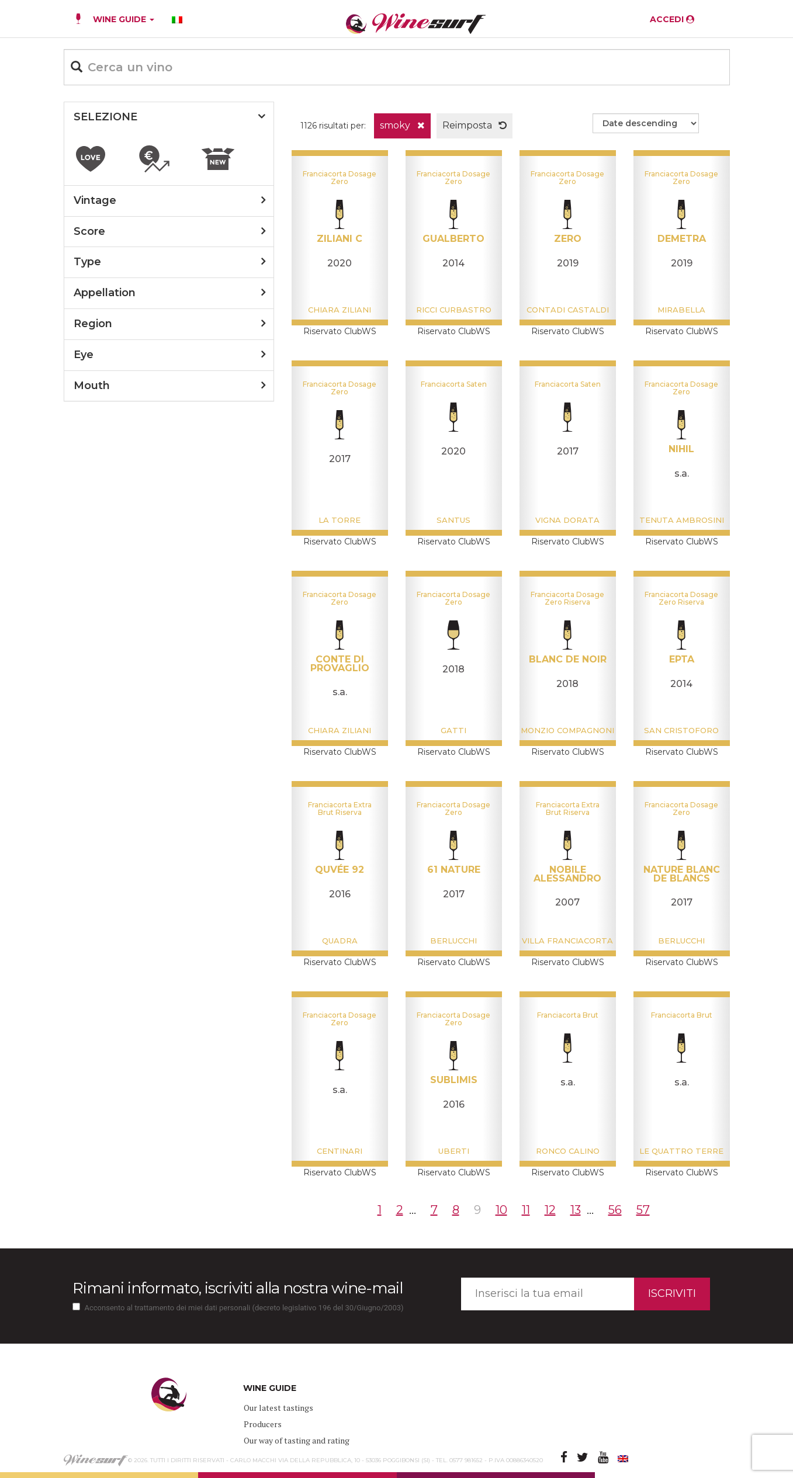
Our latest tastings (278, 1407)
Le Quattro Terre (681, 1151)
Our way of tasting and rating (296, 1440)
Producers (263, 1424)
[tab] (168, 117)
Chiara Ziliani (339, 309)
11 (526, 1210)
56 (615, 1210)
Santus (453, 520)
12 (550, 1210)
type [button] (87, 261)
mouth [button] (92, 385)
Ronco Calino (568, 1151)
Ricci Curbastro (453, 309)
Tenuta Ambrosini (681, 520)
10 (501, 1210)
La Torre (339, 520)
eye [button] (84, 354)
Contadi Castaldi (568, 309)
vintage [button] (95, 200)
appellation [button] (105, 292)
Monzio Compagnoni (567, 730)
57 (643, 1210)
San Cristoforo (681, 730)
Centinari (339, 1151)
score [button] (89, 231)
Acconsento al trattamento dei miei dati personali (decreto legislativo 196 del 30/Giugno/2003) (244, 1307)
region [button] (93, 323)
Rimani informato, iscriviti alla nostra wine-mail (237, 1288)
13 (575, 1210)
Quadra (340, 940)
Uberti (453, 1151)
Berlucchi (453, 940)
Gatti (453, 730)
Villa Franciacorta (567, 940)
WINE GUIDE (123, 19)
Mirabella (681, 309)
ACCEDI (672, 19)
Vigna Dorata (567, 520)
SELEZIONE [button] (105, 116)
